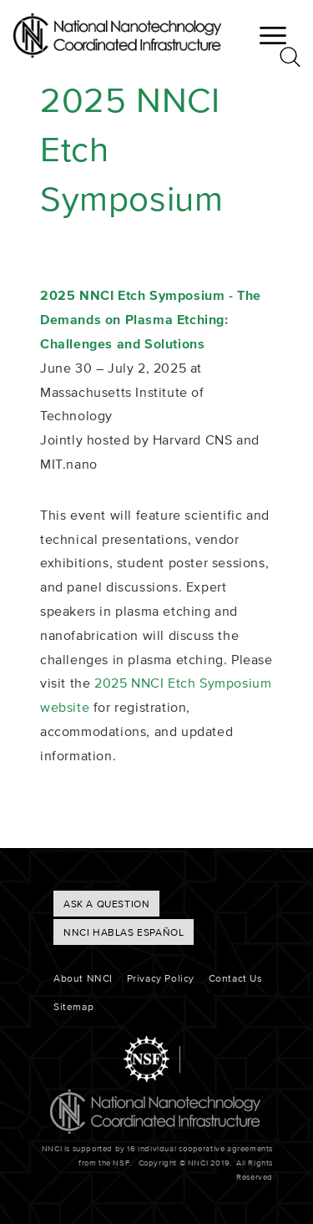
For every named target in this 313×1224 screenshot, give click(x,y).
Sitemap (73, 1006)
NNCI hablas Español (123, 932)
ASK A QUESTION (106, 903)
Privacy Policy (160, 978)
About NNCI (83, 978)
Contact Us (236, 978)
